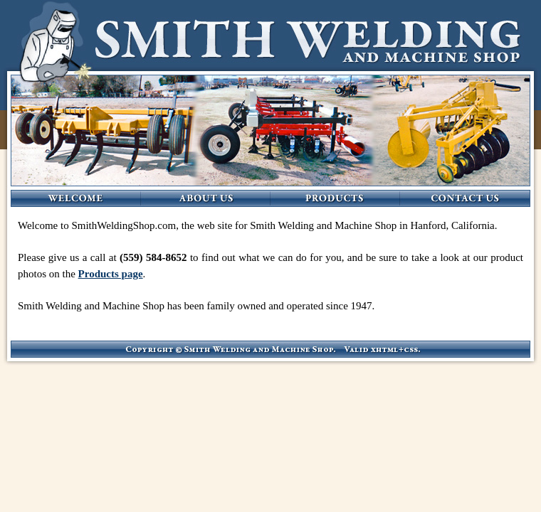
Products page (110, 273)
